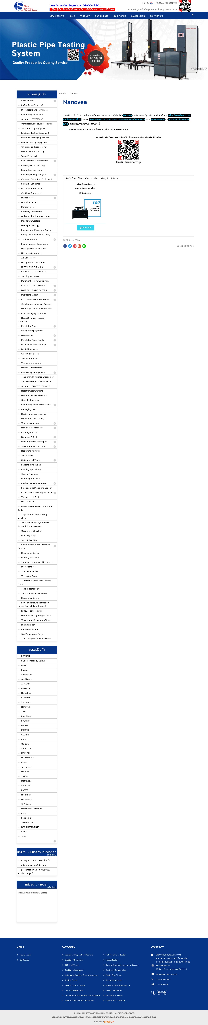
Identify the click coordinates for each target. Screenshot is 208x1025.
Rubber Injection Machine (33, 414)
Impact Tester (27, 197)
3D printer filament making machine (32, 516)
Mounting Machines (30, 478)
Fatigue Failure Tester (31, 610)
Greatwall (26, 697)
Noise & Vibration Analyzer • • (35, 216)
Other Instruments (30, 400)
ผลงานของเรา (27, 501)
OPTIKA (24, 725)
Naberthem (26, 693)
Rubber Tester (71, 980)
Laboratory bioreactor (32, 170)
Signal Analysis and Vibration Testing (34, 546)
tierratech (26, 767)
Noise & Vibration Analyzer (118, 985)
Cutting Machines (29, 474)
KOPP (23, 665)
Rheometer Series (30, 553)
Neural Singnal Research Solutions (31, 319)
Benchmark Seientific (31, 808)
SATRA (24, 776)
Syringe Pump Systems (32, 330)
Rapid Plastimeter (30, 629)
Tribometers (27, 455)
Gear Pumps (27, 335)
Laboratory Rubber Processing (36, 404)
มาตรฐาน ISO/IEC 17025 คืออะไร (35, 860)
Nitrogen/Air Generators (33, 262)
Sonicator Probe (29, 239)
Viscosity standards (31, 363)
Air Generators (28, 257)
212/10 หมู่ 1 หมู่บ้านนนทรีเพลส (166, 954)
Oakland (25, 744)
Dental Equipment (30, 349)
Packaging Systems (30, 294)
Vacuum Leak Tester (31, 497)
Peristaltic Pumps (29, 326)
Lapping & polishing (31, 469)
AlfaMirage (26, 679)
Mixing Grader (28, 624)
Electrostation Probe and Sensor (79, 1000)
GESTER (25, 734)
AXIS (23, 711)
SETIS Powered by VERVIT (33, 660)
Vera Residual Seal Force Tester (36, 123)
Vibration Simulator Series (34, 593)
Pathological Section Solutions (36, 308)
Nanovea (25, 706)
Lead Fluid (26, 818)
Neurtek (25, 771)
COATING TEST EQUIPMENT (34, 285)
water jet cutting (29, 540)
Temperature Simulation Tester (36, 620)
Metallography (28, 535)
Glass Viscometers (30, 353)
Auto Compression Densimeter (36, 638)
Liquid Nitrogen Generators (34, 244)
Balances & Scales (30, 437)
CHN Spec (26, 804)
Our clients (101, 16)
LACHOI (25, 739)
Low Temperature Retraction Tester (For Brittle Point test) (33, 604)
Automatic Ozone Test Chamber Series (35, 582)
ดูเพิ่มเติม (51, 855)
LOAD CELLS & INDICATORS (34, 290)
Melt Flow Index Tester (31, 188)
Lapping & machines (31, 464)
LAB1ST (24, 790)
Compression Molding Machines (36, 492)
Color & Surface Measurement (35, 299)
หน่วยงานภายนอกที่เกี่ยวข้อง (33, 865)
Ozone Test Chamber (31, 531)
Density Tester (28, 207)
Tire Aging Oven (29, 576)
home (71, 16)
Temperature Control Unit (33, 446)
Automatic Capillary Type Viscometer (81, 975)
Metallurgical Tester (30, 460)
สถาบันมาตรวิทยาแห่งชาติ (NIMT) (32, 892)
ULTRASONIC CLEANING (32, 267)
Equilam (25, 670)
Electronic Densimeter (116, 969)
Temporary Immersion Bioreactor (37, 377)
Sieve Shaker (27, 100)
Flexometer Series (30, 598)
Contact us (24, 959)
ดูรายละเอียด (86, 227)
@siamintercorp (163, 965)
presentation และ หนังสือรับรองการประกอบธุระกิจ (34, 871)
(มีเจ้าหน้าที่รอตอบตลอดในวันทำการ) (171, 969)
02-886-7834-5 (163, 979)
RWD (23, 813)
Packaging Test (28, 409)
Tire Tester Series (29, 571)
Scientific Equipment (31, 183)
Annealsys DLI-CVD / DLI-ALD (35, 386)
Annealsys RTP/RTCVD (32, 119)
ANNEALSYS (27, 822)
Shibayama (26, 674)
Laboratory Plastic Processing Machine (82, 995)
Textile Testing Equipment (33, 128)
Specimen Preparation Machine (36, 381)
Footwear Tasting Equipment (35, 133)
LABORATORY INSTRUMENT (34, 271)
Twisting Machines (30, 276)
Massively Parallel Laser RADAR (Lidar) (35, 508)
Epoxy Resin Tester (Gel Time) (35, 234)
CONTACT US (157, 16)
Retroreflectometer (30, 450)
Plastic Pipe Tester (114, 975)
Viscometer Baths (30, 358)
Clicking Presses (29, 432)
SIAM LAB (26, 785)
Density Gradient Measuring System (122, 964)
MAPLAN (25, 753)
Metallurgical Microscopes (34, 441)
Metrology (26, 780)
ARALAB (25, 683)
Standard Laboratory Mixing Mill (36, 562)
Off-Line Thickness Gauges (34, 344)
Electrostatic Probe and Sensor (36, 230)
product (85, 16)
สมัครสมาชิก (171, 3)
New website (56, 16)
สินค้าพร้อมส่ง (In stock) (32, 105)
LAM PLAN (26, 716)
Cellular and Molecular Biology (36, 304)
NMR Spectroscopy (30, 225)
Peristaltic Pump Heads (32, 340)
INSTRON (25, 656)
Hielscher (26, 794)
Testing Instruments (30, 423)
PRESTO (25, 730)
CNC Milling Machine (74, 990)
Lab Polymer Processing (33, 165)
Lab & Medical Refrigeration (34, 160)
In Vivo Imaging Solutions (33, 313)
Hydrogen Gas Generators (33, 248)
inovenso (25, 702)
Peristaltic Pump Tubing (32, 418)
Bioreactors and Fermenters (34, 109)
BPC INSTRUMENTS (30, 827)
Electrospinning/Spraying (33, 174)
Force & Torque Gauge (75, 985)
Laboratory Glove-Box (32, 114)
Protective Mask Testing (32, 151)
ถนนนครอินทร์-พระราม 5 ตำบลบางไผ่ (169, 958)
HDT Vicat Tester (29, 202)
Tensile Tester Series (31, 588)
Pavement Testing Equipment (35, 281)
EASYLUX (25, 720)
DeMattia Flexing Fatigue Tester (36, 615)
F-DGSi (24, 762)
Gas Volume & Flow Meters (34, 395)
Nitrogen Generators (31, 253)
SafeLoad (26, 748)
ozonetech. (26, 799)
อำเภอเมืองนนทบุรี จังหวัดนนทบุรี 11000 (170, 961)
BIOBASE (25, 688)
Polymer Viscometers (31, 367)
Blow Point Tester (29, 566)
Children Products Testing (33, 147)
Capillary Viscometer (31, 211)
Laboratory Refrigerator (33, 372)
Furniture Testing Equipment (35, 137)
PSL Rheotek (27, 757)
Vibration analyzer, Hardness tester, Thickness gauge (33, 524)
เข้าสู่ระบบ (160, 3)
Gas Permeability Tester (32, 634)
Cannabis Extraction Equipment (36, 179)
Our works (120, 16)
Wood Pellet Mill (29, 156)
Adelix (24, 836)
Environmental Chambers (33, 483)
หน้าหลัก (62, 93)
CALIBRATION (138, 16)
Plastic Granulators (30, 220)
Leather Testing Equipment (34, 142)
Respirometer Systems (32, 390)
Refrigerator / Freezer (31, 427)
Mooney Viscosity (30, 557)
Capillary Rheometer (31, 193)
